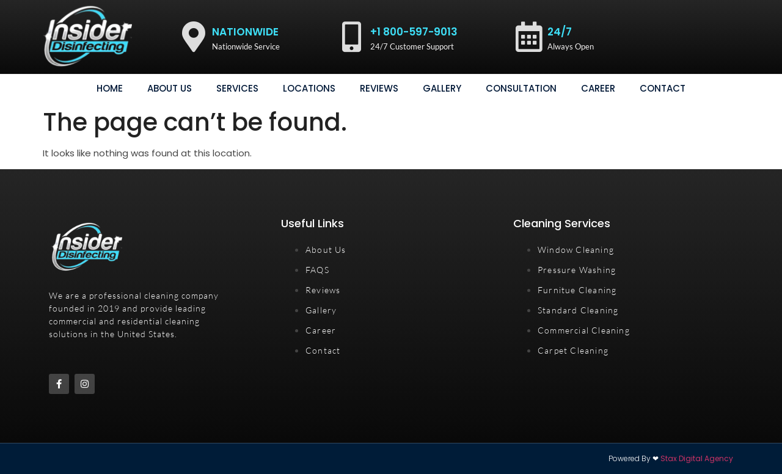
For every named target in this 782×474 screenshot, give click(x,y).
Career (598, 88)
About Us (169, 88)
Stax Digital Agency (696, 458)
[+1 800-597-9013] (352, 36)
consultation (521, 88)
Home (110, 88)
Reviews (379, 88)
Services (237, 88)
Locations (309, 88)
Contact (662, 88)
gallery (442, 88)
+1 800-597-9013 (414, 31)
